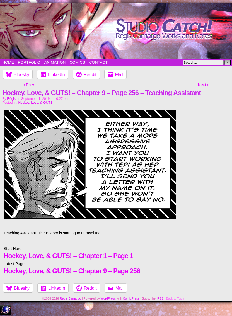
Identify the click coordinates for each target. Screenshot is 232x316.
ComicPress (131, 298)
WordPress (108, 298)
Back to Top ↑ (175, 298)
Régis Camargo (70, 298)
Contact (98, 62)
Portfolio (29, 62)
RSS (160, 298)
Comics (77, 62)
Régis (11, 99)
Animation (55, 62)
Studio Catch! (116, 31)
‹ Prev (29, 84)
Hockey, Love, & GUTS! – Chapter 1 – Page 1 (68, 256)
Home (8, 62)
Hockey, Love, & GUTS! (36, 103)
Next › (203, 84)
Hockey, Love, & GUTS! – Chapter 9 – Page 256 (72, 271)
